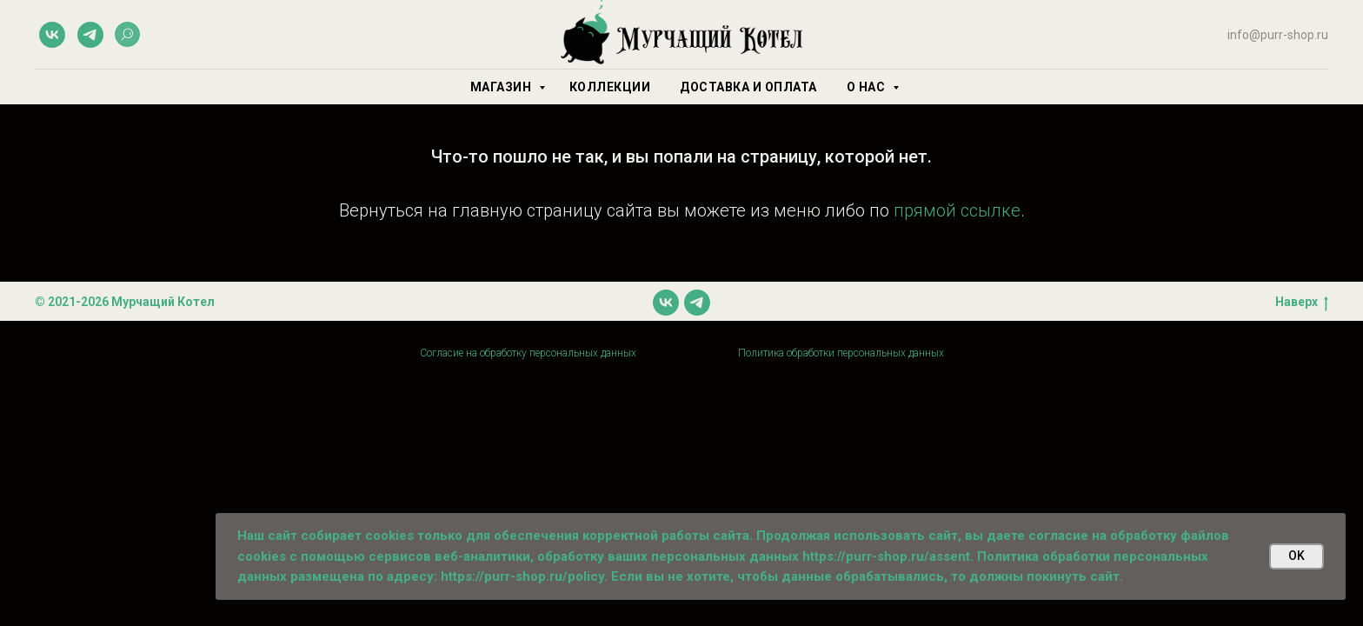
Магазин (502, 87)
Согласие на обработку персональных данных (528, 353)
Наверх (1301, 302)
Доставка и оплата (748, 87)
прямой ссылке (957, 210)
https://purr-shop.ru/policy (522, 576)
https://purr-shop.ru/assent (886, 556)
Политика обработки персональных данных (841, 353)
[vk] (52, 35)
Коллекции (610, 87)
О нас (867, 87)
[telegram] (90, 35)
